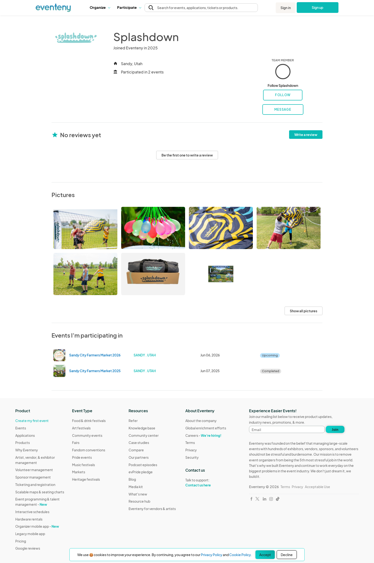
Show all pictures (303, 311)
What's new (138, 494)
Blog (132, 479)
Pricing (20, 541)
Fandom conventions (88, 450)
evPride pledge (141, 472)
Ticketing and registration (35, 484)
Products (22, 442)
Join (335, 429)
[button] (100, 7)
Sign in (285, 7)
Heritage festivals (86, 479)
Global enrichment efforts (205, 428)
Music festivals (83, 465)
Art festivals (81, 428)
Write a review (305, 134)
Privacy (191, 450)
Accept (265, 555)
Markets (78, 472)
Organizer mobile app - (37, 526)
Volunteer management (34, 470)
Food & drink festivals (89, 420)
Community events (87, 435)
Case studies (139, 442)
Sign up (317, 7)
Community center (144, 435)
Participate (129, 7)
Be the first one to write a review (187, 155)
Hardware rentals (28, 519)
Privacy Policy (211, 555)
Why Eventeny (26, 450)
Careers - (203, 435)
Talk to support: (205, 482)
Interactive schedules (32, 512)
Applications (25, 435)
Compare (136, 450)
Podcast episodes (143, 465)
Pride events (82, 457)
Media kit (136, 487)
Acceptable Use (317, 487)
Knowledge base (142, 428)
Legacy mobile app (30, 534)
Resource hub (139, 501)
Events (20, 428)
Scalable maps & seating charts (39, 492)
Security (192, 457)
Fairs (75, 442)
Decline (287, 555)
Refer (133, 420)
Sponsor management (33, 477)
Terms (190, 442)
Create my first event (32, 420)
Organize (100, 7)
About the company (201, 420)
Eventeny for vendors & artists (152, 508)
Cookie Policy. (240, 555)
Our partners (139, 457)
